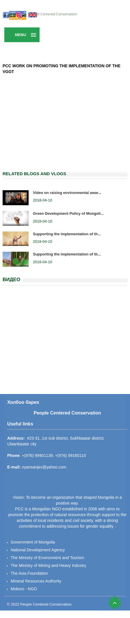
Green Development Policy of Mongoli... (68, 213)
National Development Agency (38, 550)
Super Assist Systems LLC (53, 615)
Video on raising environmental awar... (67, 193)
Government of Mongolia (33, 542)
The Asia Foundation (29, 573)
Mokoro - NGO (24, 589)
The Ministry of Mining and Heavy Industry (48, 565)
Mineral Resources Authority (36, 581)
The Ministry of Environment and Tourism (47, 557)
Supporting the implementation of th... (67, 234)
